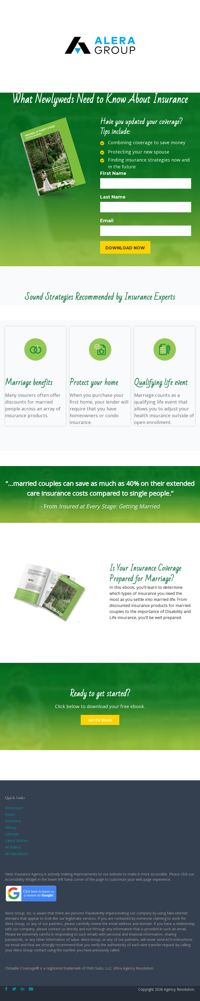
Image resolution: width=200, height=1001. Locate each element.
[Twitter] (14, 989)
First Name (113, 173)
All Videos (13, 847)
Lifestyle (12, 834)
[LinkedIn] (22, 989)
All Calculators (16, 853)
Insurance (13, 821)
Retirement (14, 807)
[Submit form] (125, 247)
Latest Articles (16, 840)
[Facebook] (6, 989)
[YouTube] (31, 989)
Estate (10, 814)
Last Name (113, 197)
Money (10, 827)
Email (106, 220)
